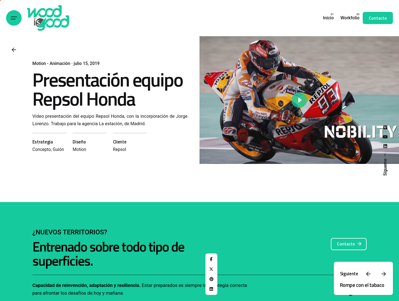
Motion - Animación (51, 63)
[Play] (299, 100)
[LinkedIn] (211, 289)
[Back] (14, 49)
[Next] (384, 274)
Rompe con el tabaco (362, 285)
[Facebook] (211, 259)
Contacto (378, 18)
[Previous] (368, 274)
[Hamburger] (14, 18)
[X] (211, 269)
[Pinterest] (211, 279)
